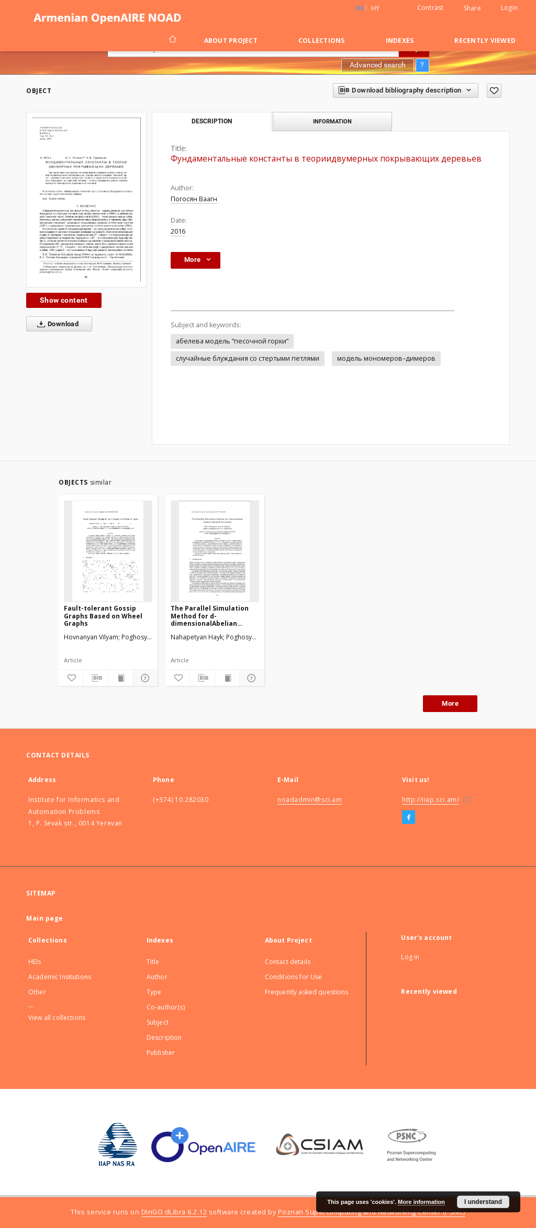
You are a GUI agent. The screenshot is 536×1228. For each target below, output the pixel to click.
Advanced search (378, 65)
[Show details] (143, 678)
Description (164, 1037)
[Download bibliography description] (95, 678)
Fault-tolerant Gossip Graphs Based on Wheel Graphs (103, 615)
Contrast (430, 7)
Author (157, 976)
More (450, 703)
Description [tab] (212, 121)
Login (509, 7)
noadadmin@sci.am (309, 799)
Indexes (400, 40)
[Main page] (172, 40)
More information (421, 1202)
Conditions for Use (293, 976)
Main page (44, 918)
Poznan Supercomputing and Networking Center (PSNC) (371, 1212)
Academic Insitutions (59, 976)
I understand (483, 1202)
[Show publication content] (120, 678)
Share (472, 8)
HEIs (34, 961)
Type (154, 992)
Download (56, 324)
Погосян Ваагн (194, 198)
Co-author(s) (166, 1007)
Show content (64, 300)
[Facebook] (408, 817)
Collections (321, 40)
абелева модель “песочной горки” (232, 341)
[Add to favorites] (494, 91)
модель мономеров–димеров (386, 358)
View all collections (56, 1017)
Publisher (161, 1052)
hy (375, 8)
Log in (410, 956)
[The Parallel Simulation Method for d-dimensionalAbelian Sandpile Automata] (215, 551)
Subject (158, 1022)
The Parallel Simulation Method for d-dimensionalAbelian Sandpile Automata (210, 615)
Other (37, 992)
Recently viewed (485, 40)
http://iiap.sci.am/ (430, 799)
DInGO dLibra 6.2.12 (174, 1212)
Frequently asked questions (307, 992)
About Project (231, 40)
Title (153, 961)
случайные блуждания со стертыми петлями (247, 358)
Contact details (287, 961)
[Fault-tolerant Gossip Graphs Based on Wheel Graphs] (108, 551)
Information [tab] (332, 121)
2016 (178, 231)
